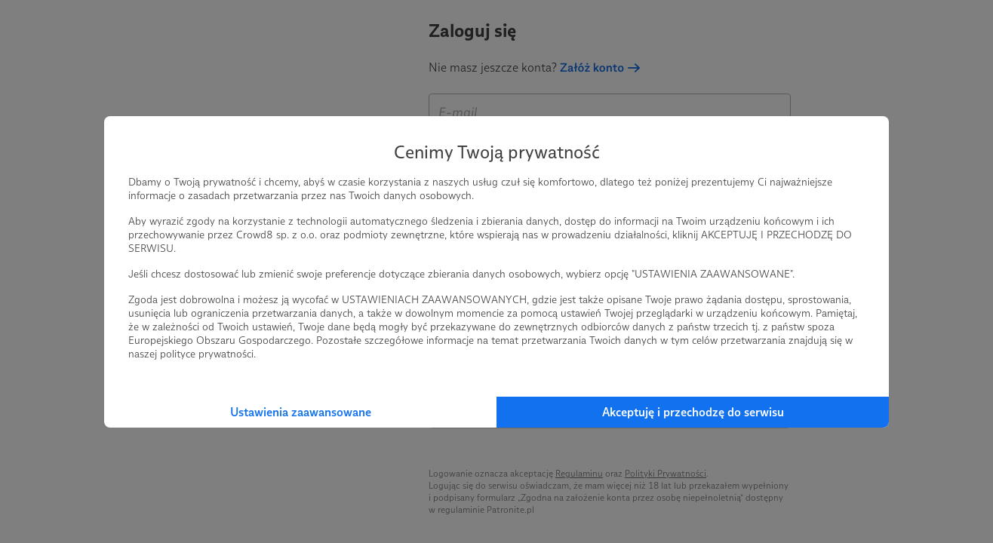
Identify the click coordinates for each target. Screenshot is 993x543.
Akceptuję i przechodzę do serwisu (693, 412)
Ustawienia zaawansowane (300, 412)
